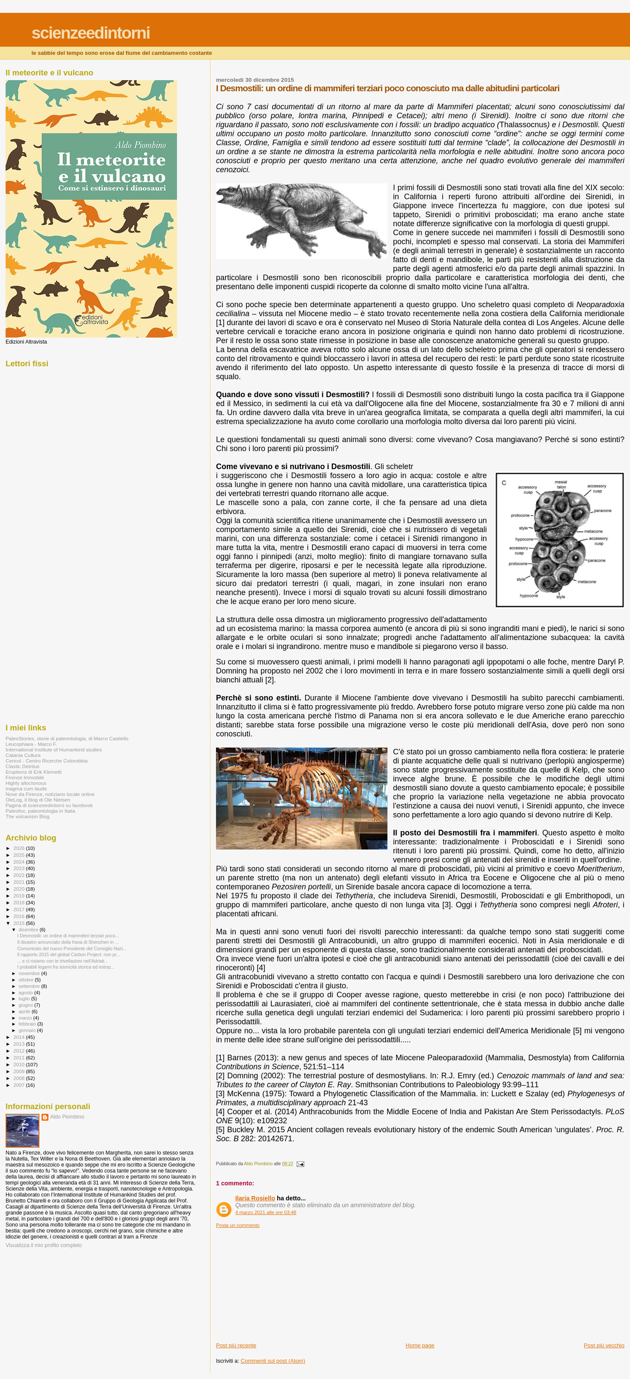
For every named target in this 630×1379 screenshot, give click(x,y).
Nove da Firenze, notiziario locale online (50, 794)
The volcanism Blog (27, 816)
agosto (27, 992)
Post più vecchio (604, 1345)
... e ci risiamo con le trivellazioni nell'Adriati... (62, 960)
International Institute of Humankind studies (54, 749)
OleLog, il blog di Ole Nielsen (38, 799)
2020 (19, 888)
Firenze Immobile (25, 777)
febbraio (28, 1023)
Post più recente (236, 1345)
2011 (19, 1057)
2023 (19, 868)
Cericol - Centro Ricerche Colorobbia (46, 760)
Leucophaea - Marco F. (31, 744)
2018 (19, 902)
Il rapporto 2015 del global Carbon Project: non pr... (68, 954)
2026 (19, 848)
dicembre (29, 929)
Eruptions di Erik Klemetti (34, 772)
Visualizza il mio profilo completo (44, 1245)
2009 (19, 1071)
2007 (19, 1085)
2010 (19, 1064)
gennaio (28, 1030)
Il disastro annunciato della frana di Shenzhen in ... (68, 942)
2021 (19, 882)
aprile (25, 1011)
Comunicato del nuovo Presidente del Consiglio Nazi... (71, 948)
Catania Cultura (23, 755)
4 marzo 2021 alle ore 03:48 (265, 1212)
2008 (19, 1078)
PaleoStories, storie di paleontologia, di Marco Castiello (67, 738)
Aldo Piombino (67, 1117)
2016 (19, 916)
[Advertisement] (280, 1281)
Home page (420, 1345)
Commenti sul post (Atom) (273, 1361)
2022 (19, 875)
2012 (19, 1050)
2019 (19, 895)
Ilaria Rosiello (255, 1198)
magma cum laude (26, 788)
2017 (19, 909)
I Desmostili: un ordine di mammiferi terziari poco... (68, 935)
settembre (30, 986)
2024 (19, 861)
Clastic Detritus (22, 766)
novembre (30, 973)
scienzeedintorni (91, 33)
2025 (19, 855)
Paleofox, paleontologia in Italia (40, 811)
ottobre (27, 979)
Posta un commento (238, 1225)
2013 (19, 1044)
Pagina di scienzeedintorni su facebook (49, 805)
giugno (27, 1005)
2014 (19, 1037)
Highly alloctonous (26, 783)
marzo (26, 1017)
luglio (25, 998)
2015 (19, 923)
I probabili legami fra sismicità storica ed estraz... (66, 966)
